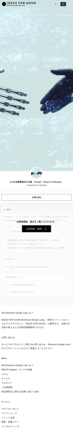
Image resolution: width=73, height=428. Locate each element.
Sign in (63, 4)
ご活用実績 (7, 387)
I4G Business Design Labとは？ (17, 365)
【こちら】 (42, 348)
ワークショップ (9, 413)
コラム (4, 374)
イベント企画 (8, 417)
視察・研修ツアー (10, 422)
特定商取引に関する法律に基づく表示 (20, 391)
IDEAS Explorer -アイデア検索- (17, 369)
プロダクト (7, 383)
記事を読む (37, 197)
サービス (5, 378)
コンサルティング (10, 426)
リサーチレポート (10, 409)
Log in (56, 4)
